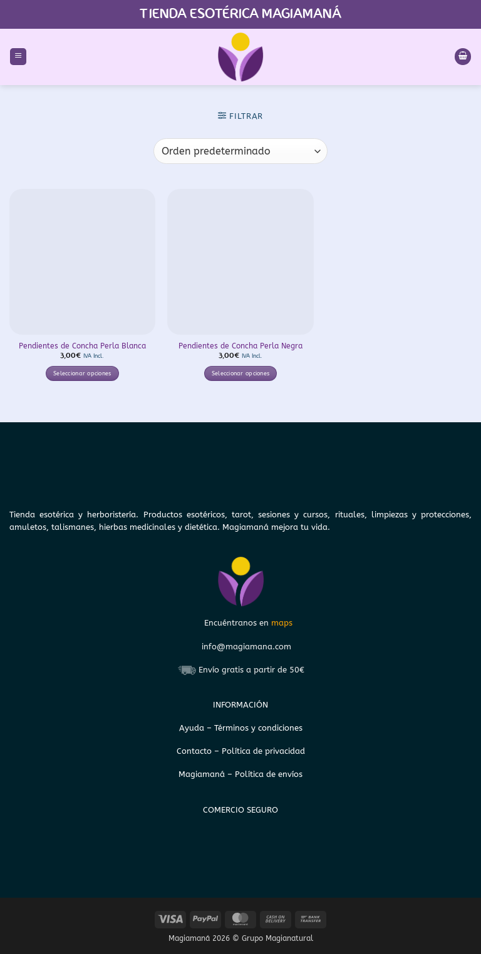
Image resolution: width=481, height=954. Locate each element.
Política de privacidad (263, 751)
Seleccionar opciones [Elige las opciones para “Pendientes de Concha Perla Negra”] (241, 373)
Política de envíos (269, 774)
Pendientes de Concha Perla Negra (240, 346)
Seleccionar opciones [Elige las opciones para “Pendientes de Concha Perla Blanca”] (82, 373)
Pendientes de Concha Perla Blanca (82, 346)
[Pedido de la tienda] (240, 150)
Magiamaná (201, 774)
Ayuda (193, 728)
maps (281, 622)
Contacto (195, 751)
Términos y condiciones (258, 728)
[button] (18, 56)
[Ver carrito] (463, 56)
